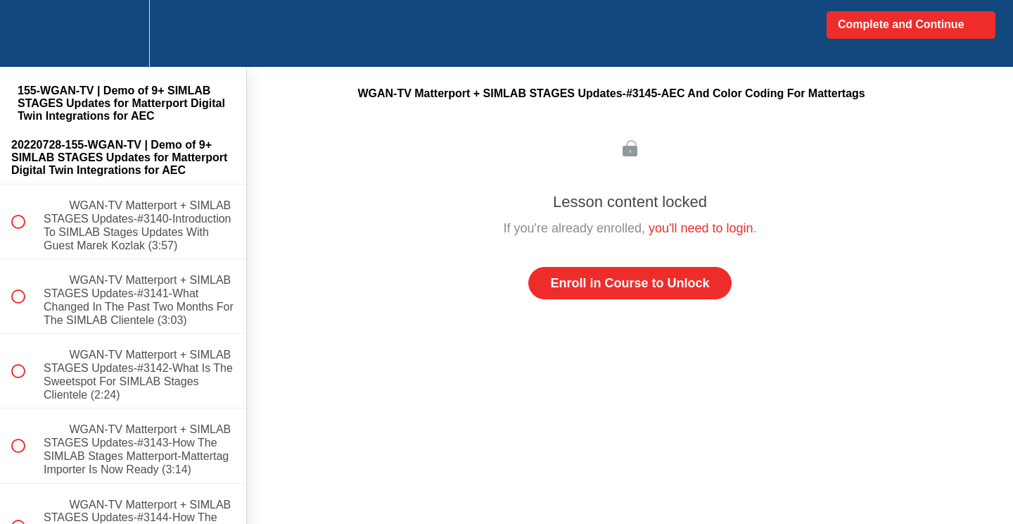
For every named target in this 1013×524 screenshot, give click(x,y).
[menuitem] (123, 33)
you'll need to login (701, 228)
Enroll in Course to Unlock (629, 283)
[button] (26, 33)
